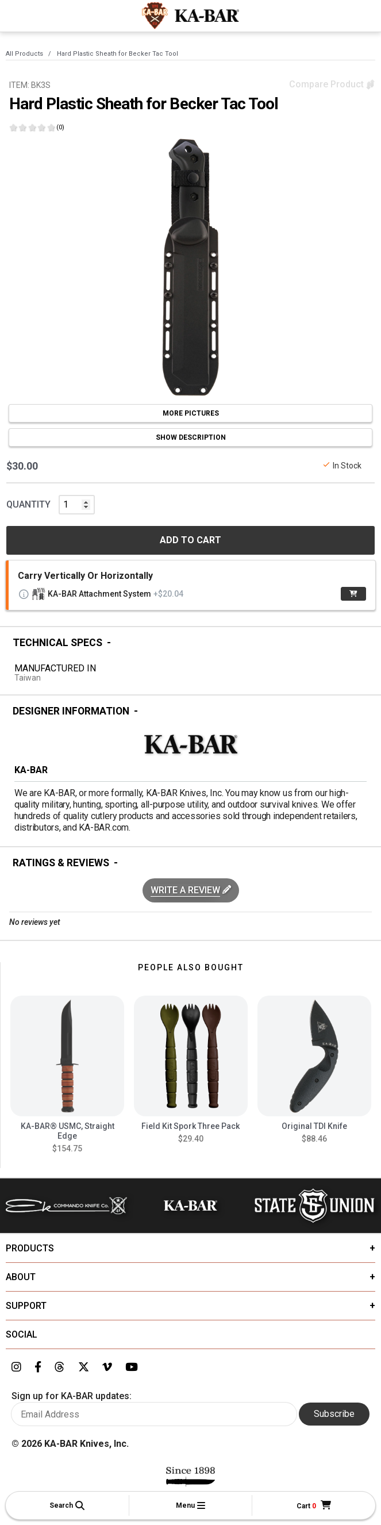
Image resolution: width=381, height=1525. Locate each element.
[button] (67, 1505)
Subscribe (334, 1413)
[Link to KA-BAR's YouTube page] (131, 1367)
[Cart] (314, 1506)
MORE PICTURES (191, 413)
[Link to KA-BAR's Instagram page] (16, 1367)
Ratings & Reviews (61, 863)
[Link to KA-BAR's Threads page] (59, 1367)
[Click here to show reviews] (36, 127)
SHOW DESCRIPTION (191, 437)
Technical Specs (57, 642)
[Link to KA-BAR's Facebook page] (37, 1367)
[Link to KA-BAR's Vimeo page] (107, 1367)
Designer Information (71, 711)
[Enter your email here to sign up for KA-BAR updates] (154, 1414)
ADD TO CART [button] (190, 540)
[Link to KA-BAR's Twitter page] (83, 1367)
